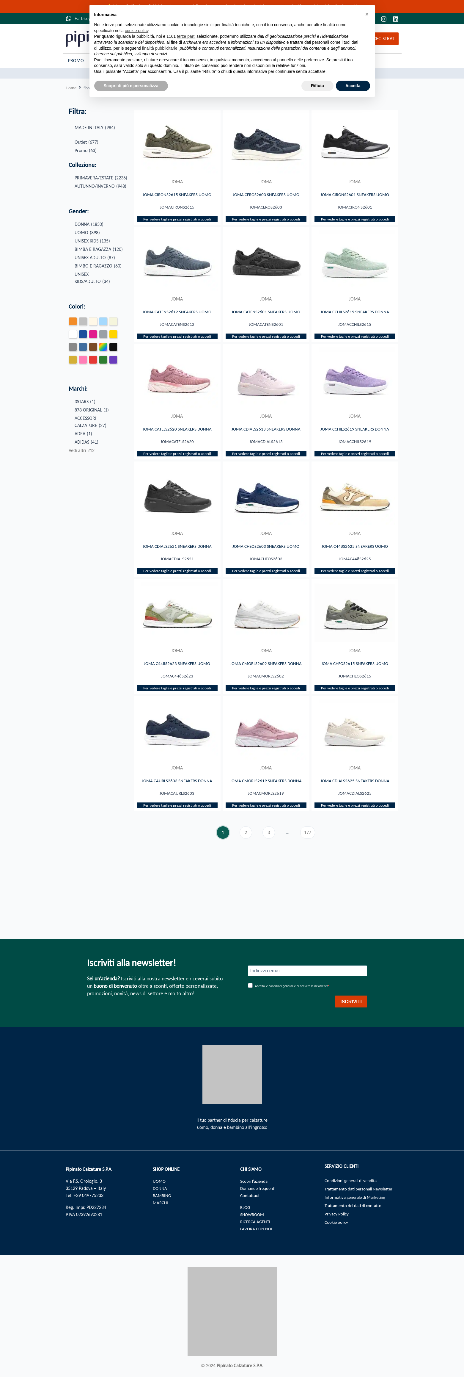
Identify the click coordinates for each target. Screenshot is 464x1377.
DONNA (160, 1188)
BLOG (245, 1207)
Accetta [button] (353, 85)
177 (309, 884)
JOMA (177, 182)
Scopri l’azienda (255, 1181)
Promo (76, 60)
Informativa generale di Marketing (358, 1199)
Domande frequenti (259, 1188)
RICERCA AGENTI (256, 1221)
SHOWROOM (253, 1214)
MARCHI (161, 1202)
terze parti (186, 36)
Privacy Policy (338, 1217)
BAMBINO (162, 1195)
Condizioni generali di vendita (353, 1181)
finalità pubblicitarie (159, 48)
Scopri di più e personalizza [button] (131, 85)
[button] (367, 14)
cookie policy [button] (136, 30)
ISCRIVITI (351, 1001)
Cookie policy (337, 1226)
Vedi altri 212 (82, 450)
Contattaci (250, 1195)
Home (71, 88)
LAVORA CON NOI (257, 1229)
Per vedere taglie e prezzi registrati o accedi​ (177, 228)
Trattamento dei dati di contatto (355, 1208)
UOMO (159, 1181)
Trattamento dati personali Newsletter (362, 1190)
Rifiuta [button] (317, 85)
